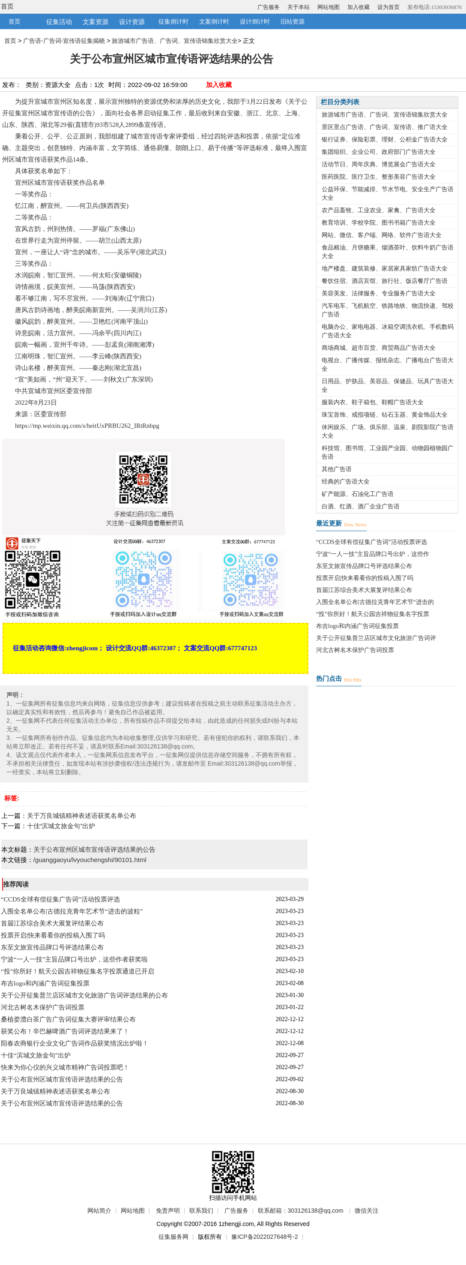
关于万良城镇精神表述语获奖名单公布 (81, 815)
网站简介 (99, 1210)
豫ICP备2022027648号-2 (264, 1236)
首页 (7, 6)
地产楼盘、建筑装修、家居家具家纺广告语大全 (385, 268)
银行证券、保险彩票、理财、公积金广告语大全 (385, 139)
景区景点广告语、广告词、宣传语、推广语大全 (385, 127)
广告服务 (268, 7)
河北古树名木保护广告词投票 (42, 1007)
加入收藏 (358, 7)
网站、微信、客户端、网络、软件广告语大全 (382, 235)
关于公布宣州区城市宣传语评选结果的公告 (94, 849)
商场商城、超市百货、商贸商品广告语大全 (379, 348)
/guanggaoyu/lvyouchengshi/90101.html (89, 859)
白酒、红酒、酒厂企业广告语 (361, 506)
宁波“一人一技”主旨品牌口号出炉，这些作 (372, 554)
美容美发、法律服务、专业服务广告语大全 (379, 293)
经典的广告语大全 (346, 481)
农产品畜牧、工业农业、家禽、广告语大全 (379, 210)
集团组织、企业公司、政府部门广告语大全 (379, 152)
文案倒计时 (214, 21)
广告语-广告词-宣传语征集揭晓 (64, 40)
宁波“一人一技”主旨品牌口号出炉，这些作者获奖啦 (74, 959)
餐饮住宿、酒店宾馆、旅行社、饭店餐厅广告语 (385, 281)
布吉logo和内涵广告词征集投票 (45, 983)
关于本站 (298, 7)
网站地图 (328, 7)
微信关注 (367, 1210)
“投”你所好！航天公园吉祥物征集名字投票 (372, 614)
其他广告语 (337, 469)
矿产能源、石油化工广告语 (358, 494)
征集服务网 (173, 1236)
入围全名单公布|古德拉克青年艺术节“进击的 (375, 602)
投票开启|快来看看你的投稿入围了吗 (53, 935)
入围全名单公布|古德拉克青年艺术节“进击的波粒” (72, 911)
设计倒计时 (255, 21)
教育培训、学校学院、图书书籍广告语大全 (379, 222)
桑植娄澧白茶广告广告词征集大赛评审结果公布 (68, 1019)
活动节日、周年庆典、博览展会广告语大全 (379, 164)
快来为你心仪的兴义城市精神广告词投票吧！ (65, 1067)
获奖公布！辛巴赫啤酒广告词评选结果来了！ (65, 1031)
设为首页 (388, 7)
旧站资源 (293, 21)
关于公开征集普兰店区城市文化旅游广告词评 (376, 638)
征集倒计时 (173, 21)
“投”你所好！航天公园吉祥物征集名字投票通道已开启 (77, 971)
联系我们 (201, 1210)
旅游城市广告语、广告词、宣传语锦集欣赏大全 (175, 40)
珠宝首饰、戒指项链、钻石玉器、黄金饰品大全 (385, 415)
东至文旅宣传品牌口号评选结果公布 (52, 947)
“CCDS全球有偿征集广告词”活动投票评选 (60, 899)
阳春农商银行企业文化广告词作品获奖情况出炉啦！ (75, 1043)
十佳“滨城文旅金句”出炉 (61, 825)
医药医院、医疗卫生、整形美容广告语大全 (379, 177)
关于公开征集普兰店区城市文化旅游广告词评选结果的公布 (84, 995)
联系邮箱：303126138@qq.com (301, 1210)
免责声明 (168, 1210)
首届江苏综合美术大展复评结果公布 (52, 923)
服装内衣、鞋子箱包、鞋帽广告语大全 (373, 402)
